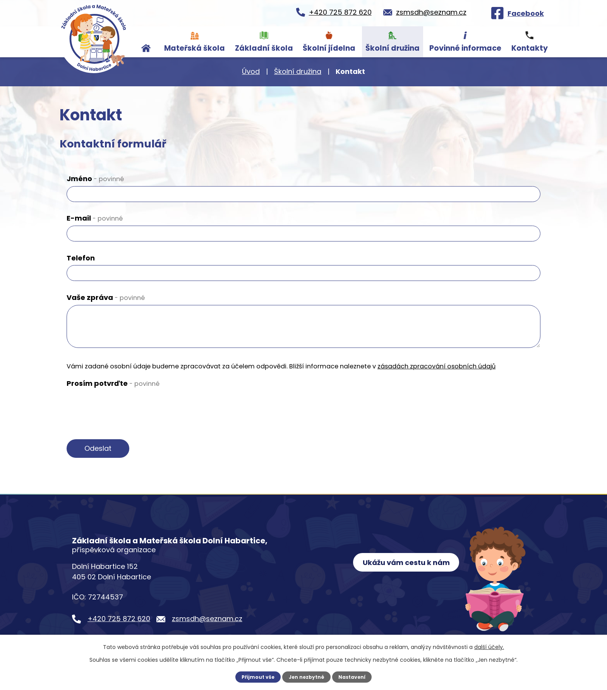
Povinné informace (465, 48)
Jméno (95, 178)
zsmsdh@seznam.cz (207, 619)
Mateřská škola (194, 48)
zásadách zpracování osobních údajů (436, 366)
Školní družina (392, 48)
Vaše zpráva (106, 297)
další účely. (489, 647)
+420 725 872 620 (118, 619)
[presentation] (125, 406)
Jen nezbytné (306, 676)
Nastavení (353, 676)
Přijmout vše (257, 676)
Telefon (81, 258)
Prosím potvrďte (113, 383)
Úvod (146, 41)
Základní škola (264, 48)
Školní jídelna (329, 48)
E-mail (95, 218)
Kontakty (529, 48)
